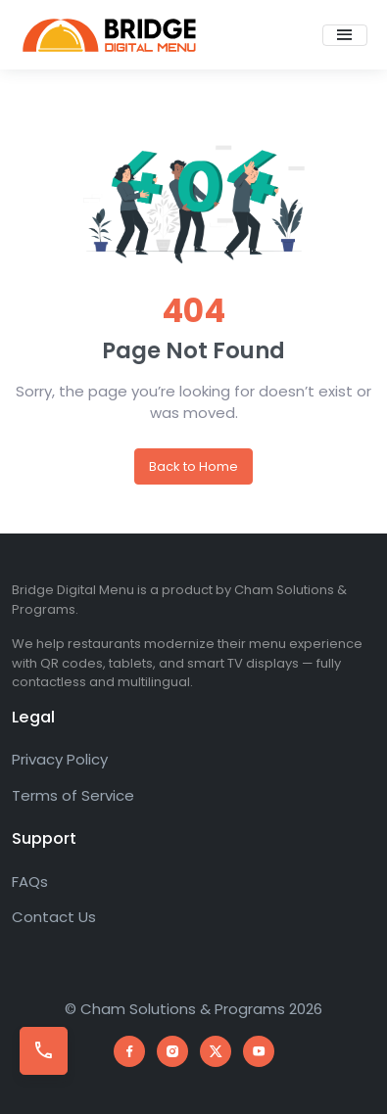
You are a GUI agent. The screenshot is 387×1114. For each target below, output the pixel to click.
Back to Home (193, 466)
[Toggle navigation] (344, 35)
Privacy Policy (60, 759)
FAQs (30, 881)
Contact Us (54, 916)
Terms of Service (73, 795)
